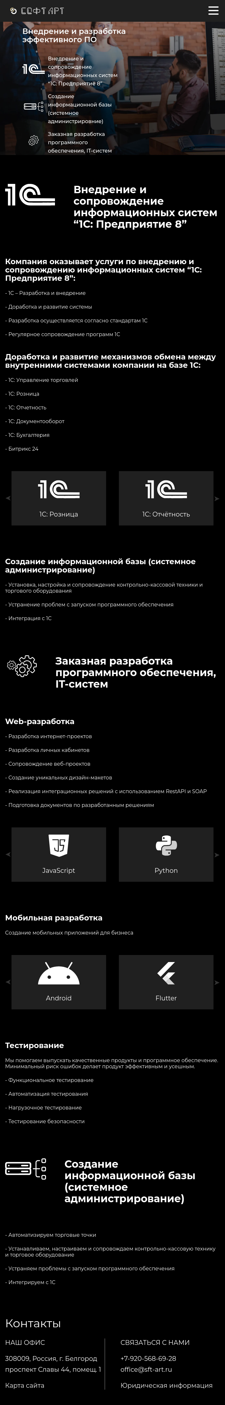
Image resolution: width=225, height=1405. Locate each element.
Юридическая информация (166, 1385)
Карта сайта (24, 1385)
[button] (8, 498)
